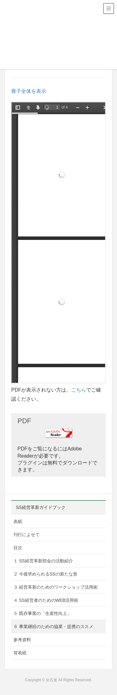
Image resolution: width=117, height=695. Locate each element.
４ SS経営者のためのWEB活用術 (45, 600)
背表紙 (20, 652)
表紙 (17, 521)
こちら (78, 390)
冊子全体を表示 (28, 91)
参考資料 (22, 639)
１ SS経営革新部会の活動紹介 (43, 560)
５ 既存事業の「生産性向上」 (42, 613)
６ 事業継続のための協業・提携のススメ (53, 626)
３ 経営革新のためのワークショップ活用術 (55, 587)
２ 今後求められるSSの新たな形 (45, 573)
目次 (17, 547)
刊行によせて (26, 534)
